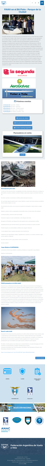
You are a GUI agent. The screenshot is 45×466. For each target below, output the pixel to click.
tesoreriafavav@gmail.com (32, 460)
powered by (22, 463)
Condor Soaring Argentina (22, 127)
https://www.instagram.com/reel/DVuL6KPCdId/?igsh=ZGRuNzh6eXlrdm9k (17, 352)
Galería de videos (22, 118)
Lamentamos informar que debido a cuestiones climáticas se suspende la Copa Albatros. (22, 250)
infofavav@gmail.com (21, 460)
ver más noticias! (40, 358)
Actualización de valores (22, 123)
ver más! (22, 154)
